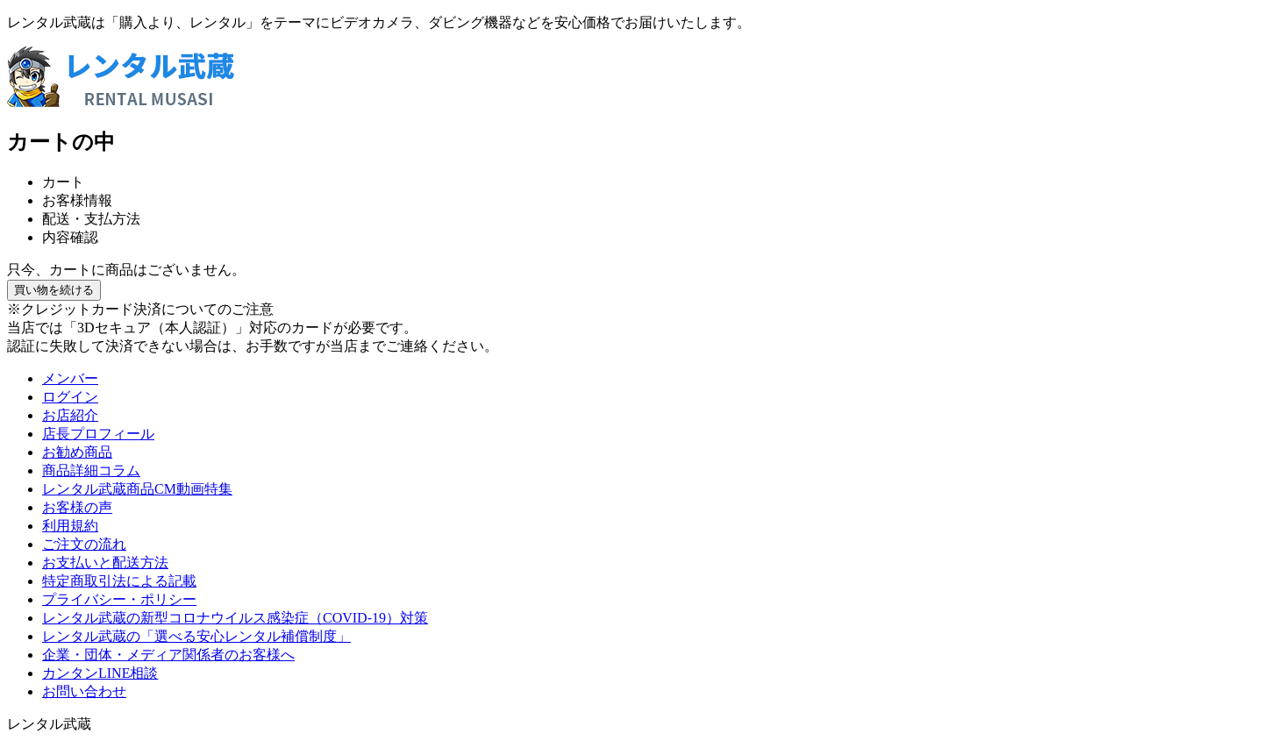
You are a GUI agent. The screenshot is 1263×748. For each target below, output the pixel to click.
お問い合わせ (84, 691)
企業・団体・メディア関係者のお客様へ (168, 654)
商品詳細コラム (91, 470)
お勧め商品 (77, 452)
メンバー (70, 378)
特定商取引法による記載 (119, 580)
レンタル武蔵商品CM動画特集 (137, 488)
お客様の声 (77, 507)
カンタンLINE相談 (100, 673)
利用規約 (70, 525)
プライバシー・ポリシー (119, 599)
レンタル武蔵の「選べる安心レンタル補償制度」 (196, 636)
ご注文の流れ (84, 544)
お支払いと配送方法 (105, 562)
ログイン (70, 396)
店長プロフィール (98, 433)
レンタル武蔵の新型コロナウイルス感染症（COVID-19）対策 (235, 617)
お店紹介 (70, 415)
